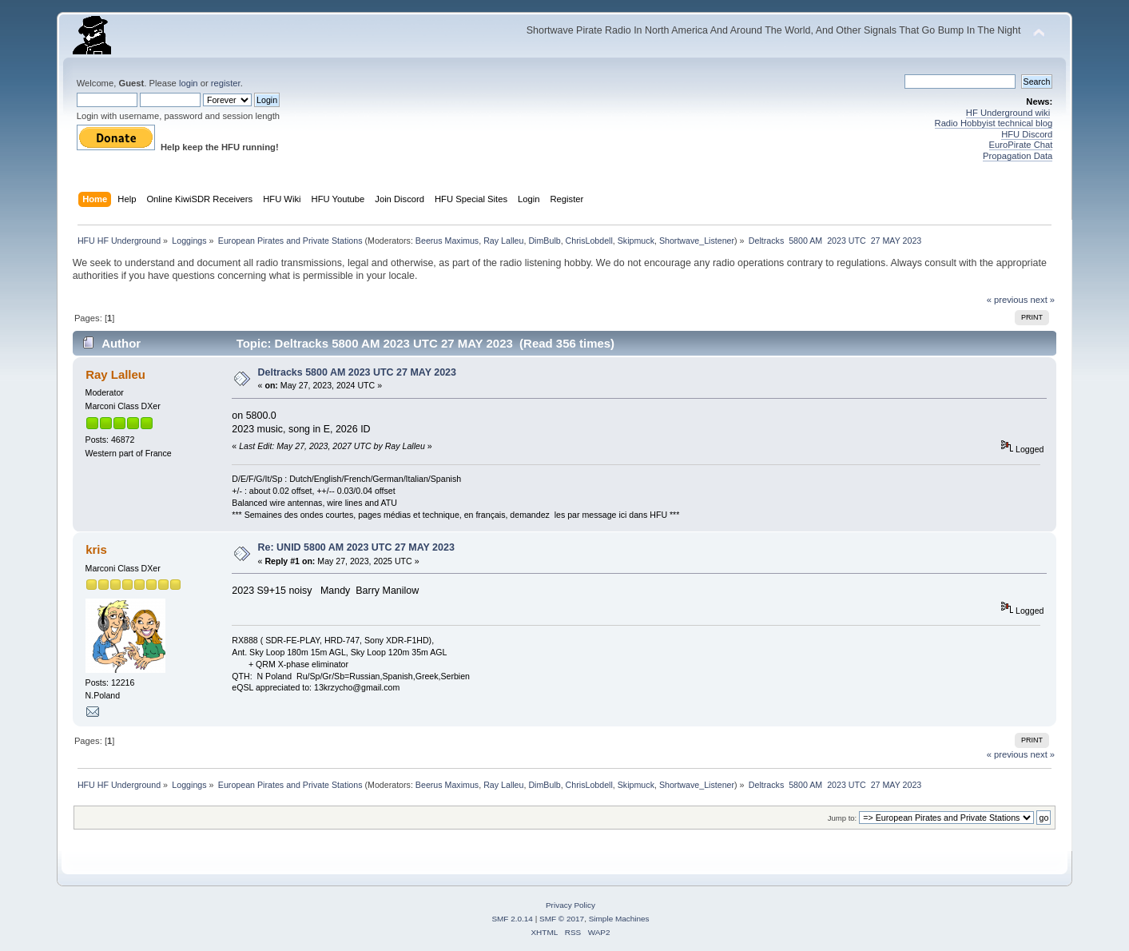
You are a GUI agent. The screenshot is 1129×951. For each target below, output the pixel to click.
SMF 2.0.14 (512, 918)
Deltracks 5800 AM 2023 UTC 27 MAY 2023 (357, 372)
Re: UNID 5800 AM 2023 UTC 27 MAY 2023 (356, 547)
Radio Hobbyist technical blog (994, 123)
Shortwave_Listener (696, 240)
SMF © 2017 (561, 918)
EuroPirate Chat (1021, 144)
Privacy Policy (570, 905)
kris (96, 549)
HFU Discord (1026, 134)
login (188, 83)
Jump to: (842, 818)
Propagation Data (1017, 156)
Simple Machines (619, 918)
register (226, 83)
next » (1043, 299)
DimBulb (544, 240)
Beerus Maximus (447, 240)
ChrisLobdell (589, 240)
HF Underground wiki (1008, 112)
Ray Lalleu (503, 240)
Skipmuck (636, 240)
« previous (1007, 299)
